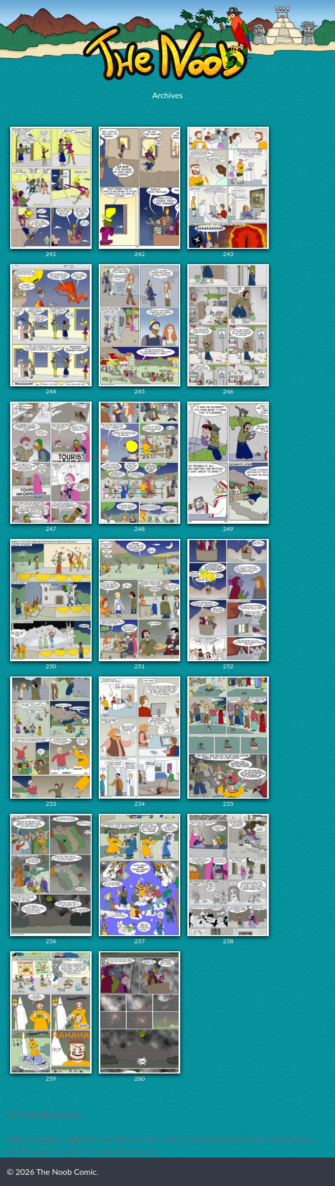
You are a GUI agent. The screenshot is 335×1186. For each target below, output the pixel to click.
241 (51, 192)
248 (139, 467)
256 (51, 879)
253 (51, 741)
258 (228, 879)
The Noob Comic (167, 44)
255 (228, 741)
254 (139, 741)
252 (228, 604)
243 (228, 192)
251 (139, 604)
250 (51, 604)
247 (51, 467)
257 (139, 879)
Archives (167, 95)
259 (51, 1016)
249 (228, 467)
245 (139, 329)
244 (51, 329)
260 (139, 1016)
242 (139, 192)
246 (228, 329)
